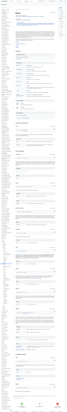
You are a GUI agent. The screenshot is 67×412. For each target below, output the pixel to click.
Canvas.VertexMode (29, 25)
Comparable (29, 16)
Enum (36, 16)
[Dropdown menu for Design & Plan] (22, 1)
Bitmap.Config (42, 24)
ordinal (27, 85)
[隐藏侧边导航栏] (11, 410)
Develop (23, 9)
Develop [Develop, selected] (26, 1)
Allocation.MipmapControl (40, 23)
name (27, 81)
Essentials (11, 1)
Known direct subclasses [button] (36, 24)
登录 (65, 1)
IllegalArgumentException (19, 347)
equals (27, 69)
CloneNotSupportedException (19, 379)
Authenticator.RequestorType (27, 24)
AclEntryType (33, 23)
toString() (21, 255)
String (19, 57)
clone (22, 103)
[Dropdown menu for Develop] (28, 1)
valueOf (27, 94)
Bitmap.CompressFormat (35, 24)
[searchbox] (6, 8)
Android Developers (18, 9)
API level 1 (53, 12)
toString (28, 90)
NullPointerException (20, 349)
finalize (22, 107)
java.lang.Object (23, 115)
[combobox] (42, 1)
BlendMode (46, 24)
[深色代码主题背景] (54, 129)
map (22, 40)
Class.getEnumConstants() (20, 43)
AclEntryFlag (23, 23)
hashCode (28, 77)
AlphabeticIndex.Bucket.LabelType (49, 23)
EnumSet (17, 45)
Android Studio (60, 1)
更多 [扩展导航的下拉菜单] (31, 1)
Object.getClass (32, 217)
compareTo (28, 65)
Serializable (41, 16)
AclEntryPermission (28, 23)
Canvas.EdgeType (23, 25)
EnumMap (17, 47)
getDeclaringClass (29, 73)
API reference (4, 4)
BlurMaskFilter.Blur (51, 24)
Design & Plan (19, 1)
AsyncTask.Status (19, 24)
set (19, 40)
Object (20, 16)
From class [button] (22, 115)
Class (20, 73)
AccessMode (19, 23)
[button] (6, 10)
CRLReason (18, 25)
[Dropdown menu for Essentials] (14, 1)
